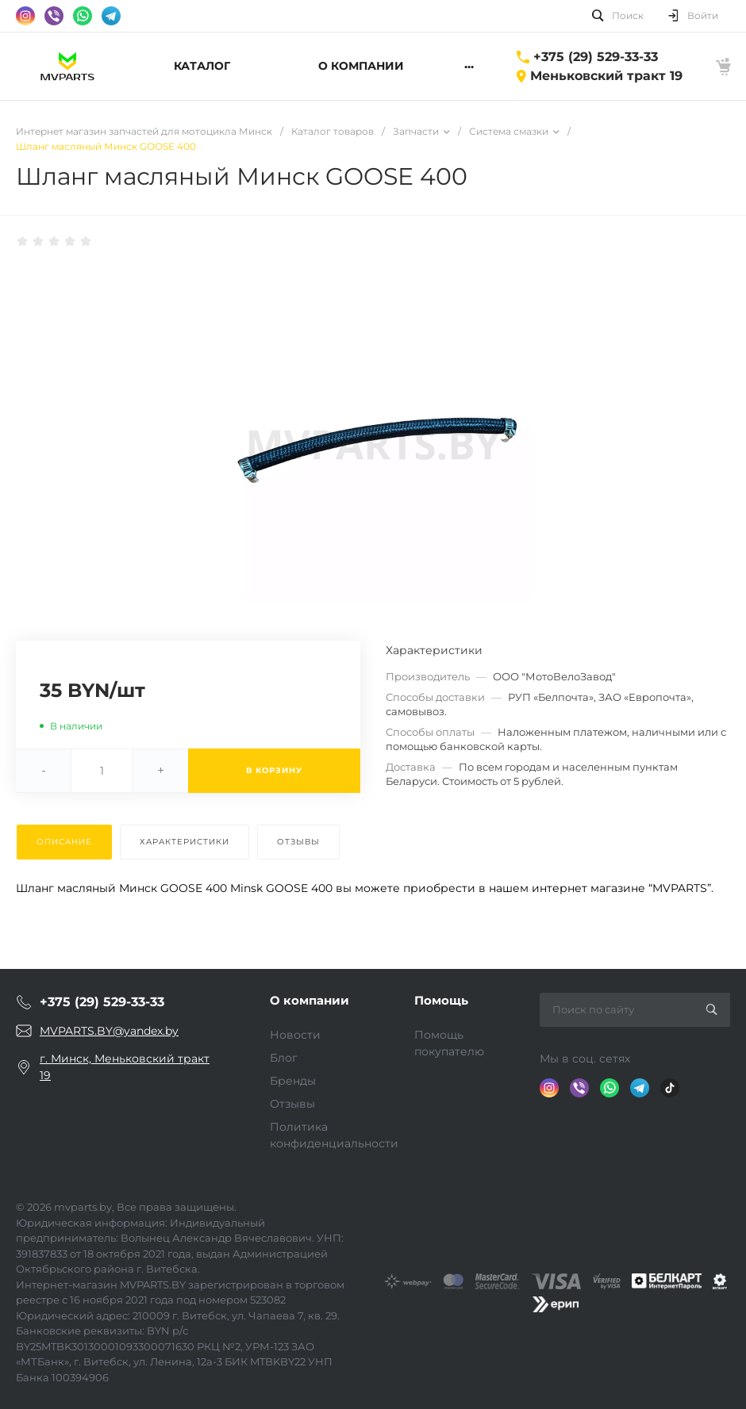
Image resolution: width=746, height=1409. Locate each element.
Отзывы (292, 1104)
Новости (295, 1035)
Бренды (293, 1081)
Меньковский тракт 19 (606, 75)
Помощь (441, 1000)
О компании (309, 1000)
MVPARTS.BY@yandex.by (109, 1031)
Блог (284, 1058)
